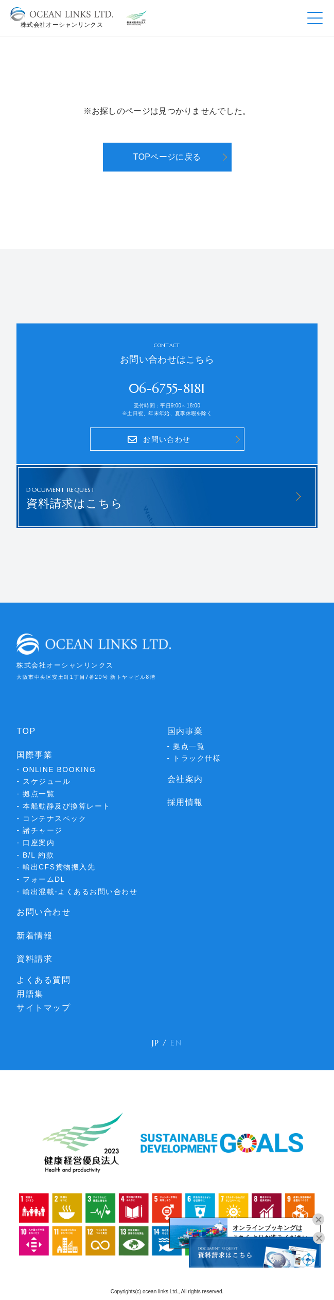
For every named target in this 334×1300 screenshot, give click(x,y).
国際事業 (34, 754)
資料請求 (34, 958)
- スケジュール (43, 781)
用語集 (30, 993)
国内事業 (185, 731)
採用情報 (185, 802)
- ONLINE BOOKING (56, 769)
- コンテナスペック (51, 818)
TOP (26, 731)
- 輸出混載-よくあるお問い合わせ (76, 891)
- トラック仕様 (194, 758)
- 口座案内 (35, 843)
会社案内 (185, 779)
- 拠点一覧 (35, 794)
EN (176, 1042)
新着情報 (34, 935)
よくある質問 (43, 980)
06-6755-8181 (167, 389)
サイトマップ (43, 1007)
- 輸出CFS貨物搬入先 (55, 867)
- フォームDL (40, 879)
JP (156, 1042)
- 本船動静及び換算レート (63, 806)
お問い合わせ (43, 912)
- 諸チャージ (39, 830)
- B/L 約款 (35, 855)
